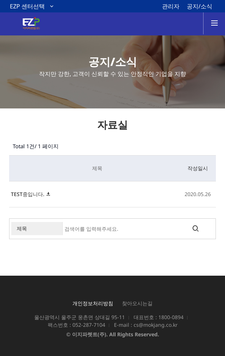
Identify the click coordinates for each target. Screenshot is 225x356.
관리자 (170, 6)
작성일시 (198, 168)
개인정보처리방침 (92, 303)
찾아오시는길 (137, 303)
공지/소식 (199, 6)
